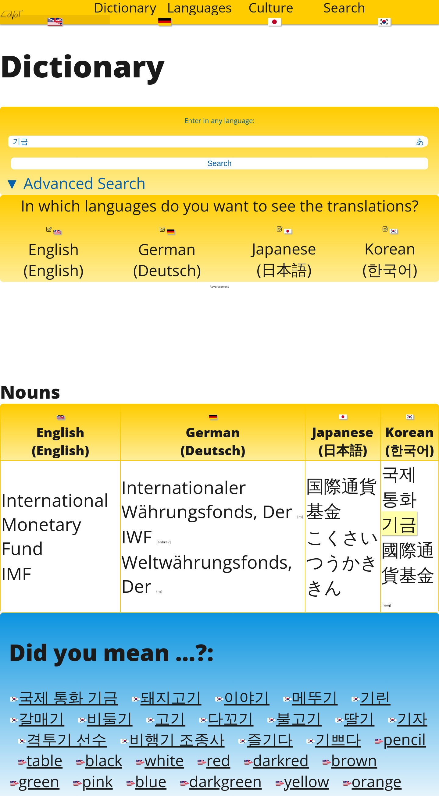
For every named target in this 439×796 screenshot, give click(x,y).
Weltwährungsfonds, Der (206, 575)
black (99, 761)
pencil (400, 740)
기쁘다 (333, 740)
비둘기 (105, 719)
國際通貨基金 (407, 573)
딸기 (354, 719)
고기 (165, 719)
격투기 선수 (62, 740)
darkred (276, 761)
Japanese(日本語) (284, 254)
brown (350, 761)
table (40, 761)
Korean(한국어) (389, 254)
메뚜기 (310, 698)
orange (372, 782)
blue (146, 782)
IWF (146, 537)
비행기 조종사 (172, 740)
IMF (16, 574)
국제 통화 (399, 499)
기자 (407, 719)
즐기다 (265, 740)
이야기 (242, 698)
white (160, 761)
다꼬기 (226, 719)
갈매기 (37, 719)
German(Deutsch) (167, 254)
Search (344, 7)
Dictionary (125, 7)
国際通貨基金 (341, 499)
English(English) (53, 254)
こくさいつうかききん (342, 563)
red (214, 761)
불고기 (294, 719)
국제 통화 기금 (64, 698)
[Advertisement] (219, 335)
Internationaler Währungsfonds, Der (212, 500)
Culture (270, 7)
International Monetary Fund (55, 525)
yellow (302, 782)
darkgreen (221, 782)
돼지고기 (166, 698)
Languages (199, 7)
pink (92, 782)
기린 (371, 698)
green (34, 782)
